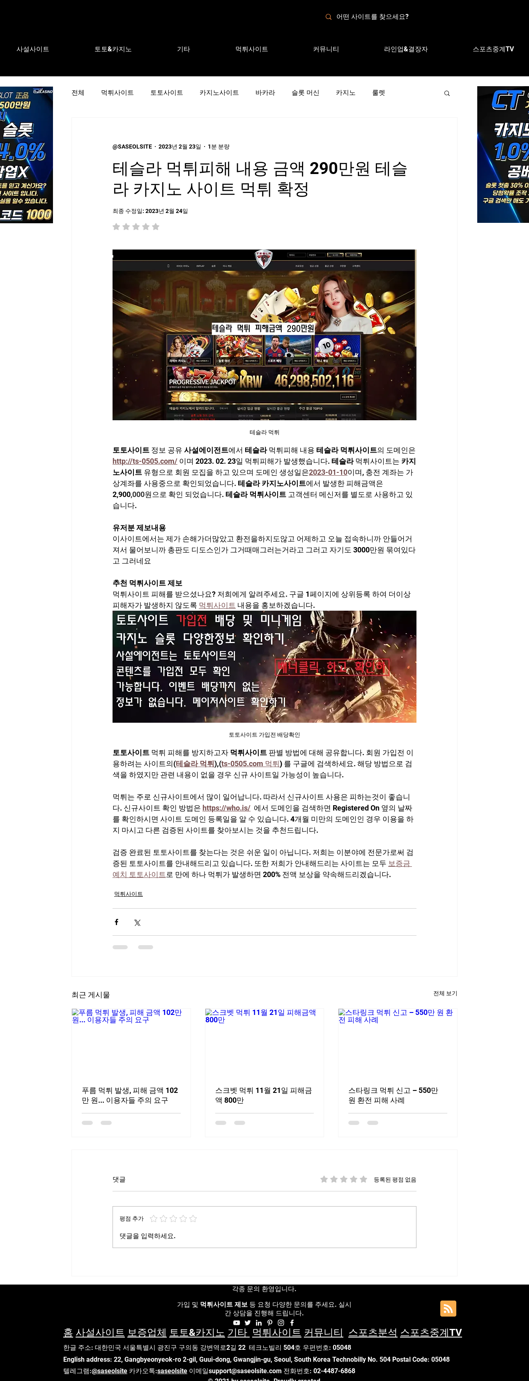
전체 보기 (445, 993)
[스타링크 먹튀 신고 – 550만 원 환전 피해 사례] (397, 1042)
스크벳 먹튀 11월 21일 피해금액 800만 (263, 1095)
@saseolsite (109, 1371)
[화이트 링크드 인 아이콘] (259, 1323)
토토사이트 (166, 92)
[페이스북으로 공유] (116, 922)
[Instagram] (281, 1323)
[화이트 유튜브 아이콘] (236, 1323)
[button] (405, 49)
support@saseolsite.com (245, 1371)
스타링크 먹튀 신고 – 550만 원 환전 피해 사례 (393, 1095)
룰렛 (378, 92)
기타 (239, 1332)
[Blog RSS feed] (448, 1309)
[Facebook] (292, 1323)
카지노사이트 (219, 92)
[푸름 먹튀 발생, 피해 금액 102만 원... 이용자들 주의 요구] (131, 1042)
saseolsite (172, 1371)
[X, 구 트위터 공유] (136, 922)
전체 (78, 92)
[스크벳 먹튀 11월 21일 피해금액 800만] (264, 1042)
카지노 (346, 92)
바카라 (265, 92)
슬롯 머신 (306, 92)
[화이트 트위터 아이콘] (248, 1323)
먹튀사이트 (117, 92)
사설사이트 (100, 1332)
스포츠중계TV (431, 1332)
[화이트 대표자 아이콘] (270, 1323)
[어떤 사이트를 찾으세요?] (377, 17)
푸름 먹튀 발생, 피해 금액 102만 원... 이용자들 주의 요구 (130, 1095)
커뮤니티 (323, 1332)
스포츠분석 (373, 1332)
